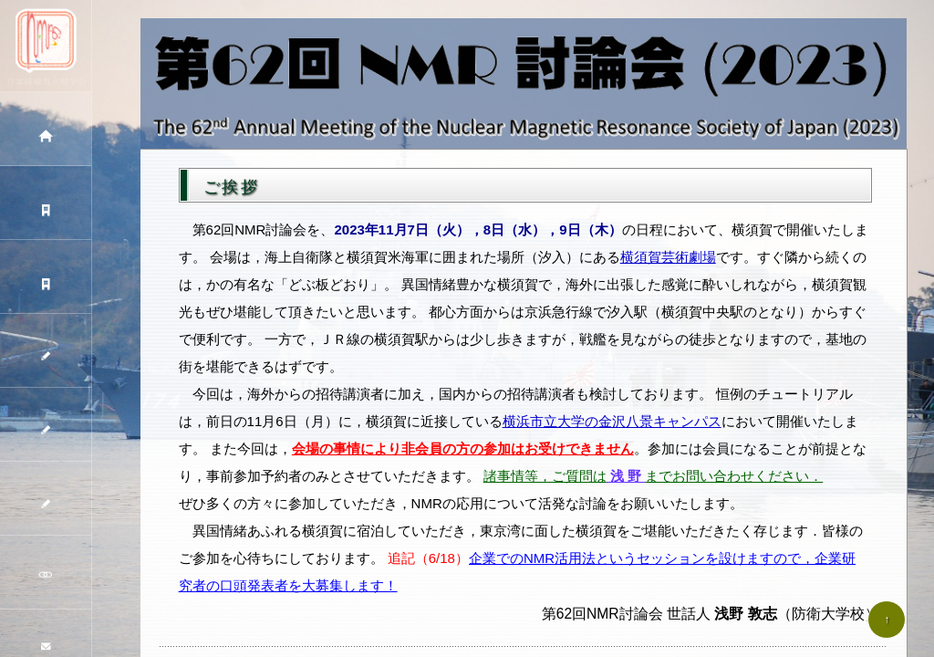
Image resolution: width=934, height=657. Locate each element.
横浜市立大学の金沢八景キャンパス (612, 421)
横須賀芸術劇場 (668, 257)
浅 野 (626, 476)
